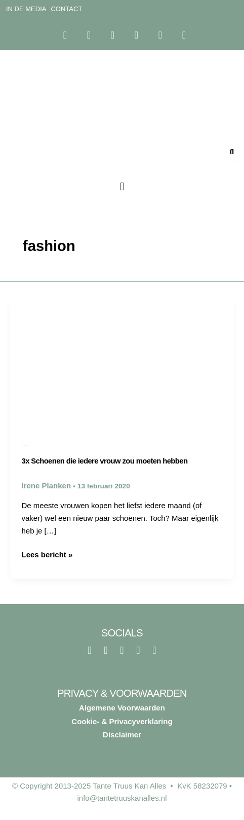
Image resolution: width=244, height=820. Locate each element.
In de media (26, 9)
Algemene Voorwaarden (122, 707)
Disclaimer (122, 734)
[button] (122, 186)
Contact (66, 9)
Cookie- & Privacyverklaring (121, 721)
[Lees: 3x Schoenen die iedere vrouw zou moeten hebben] (122, 359)
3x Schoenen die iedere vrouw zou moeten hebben (105, 460)
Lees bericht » (47, 554)
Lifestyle (26, 443)
